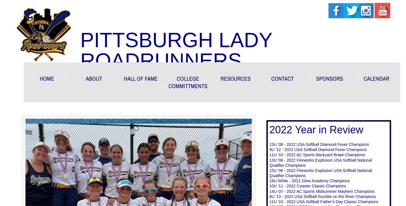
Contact (282, 78)
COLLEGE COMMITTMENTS (188, 82)
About (94, 78)
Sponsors (329, 78)
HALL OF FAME (141, 78)
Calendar (376, 78)
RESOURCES (236, 78)
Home (47, 78)
